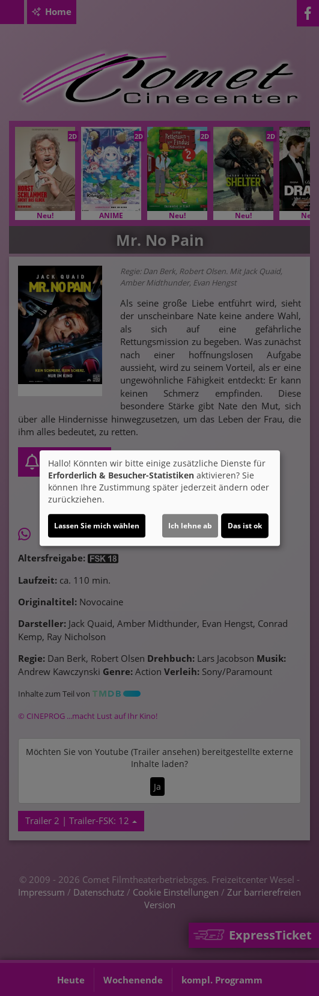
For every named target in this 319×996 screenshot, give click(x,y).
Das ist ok (245, 526)
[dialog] (160, 498)
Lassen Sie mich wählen (96, 526)
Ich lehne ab (190, 526)
